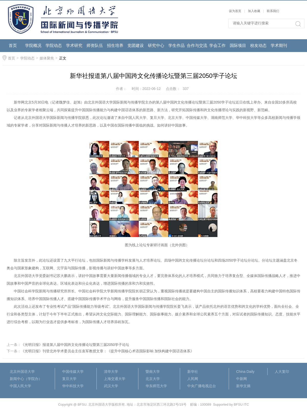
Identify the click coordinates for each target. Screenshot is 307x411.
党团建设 (135, 45)
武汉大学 (111, 386)
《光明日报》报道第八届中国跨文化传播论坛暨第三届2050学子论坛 (75, 345)
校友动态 (258, 45)
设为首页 (235, 11)
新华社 (192, 371)
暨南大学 (153, 371)
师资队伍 (94, 45)
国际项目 (238, 45)
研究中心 (156, 45)
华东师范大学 (156, 386)
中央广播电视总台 (201, 386)
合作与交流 (197, 45)
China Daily (245, 371)
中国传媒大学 (73, 371)
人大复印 (282, 371)
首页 (13, 45)
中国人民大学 (20, 386)
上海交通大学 (114, 379)
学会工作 (217, 45)
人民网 (192, 379)
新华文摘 (243, 386)
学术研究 (74, 45)
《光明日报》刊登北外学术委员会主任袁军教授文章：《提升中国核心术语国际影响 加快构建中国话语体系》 (107, 351)
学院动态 (54, 45)
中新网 (241, 379)
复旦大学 (69, 379)
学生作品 (176, 45)
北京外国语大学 (22, 371)
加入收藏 (254, 11)
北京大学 (153, 379)
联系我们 (273, 11)
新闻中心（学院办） (26, 379)
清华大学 (111, 371)
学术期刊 (279, 45)
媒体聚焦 (47, 58)
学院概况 (33, 45)
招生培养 (115, 45)
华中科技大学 (73, 386)
